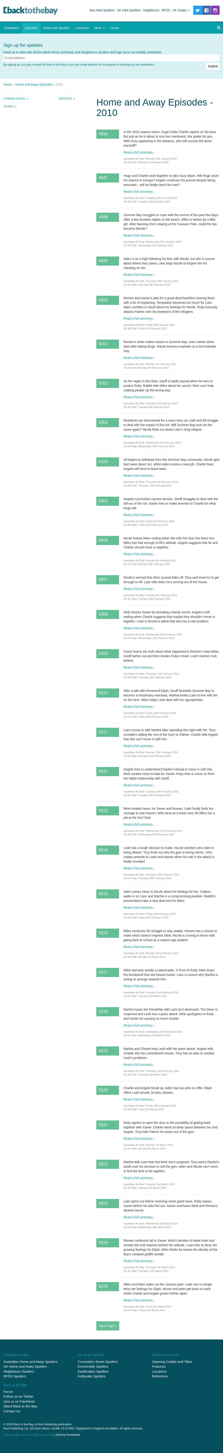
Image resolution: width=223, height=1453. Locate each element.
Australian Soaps (16, 1355)
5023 (103, 1203)
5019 (103, 1050)
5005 (103, 501)
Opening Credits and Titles (172, 1362)
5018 (103, 1011)
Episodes (31, 28)
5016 (103, 933)
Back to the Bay (30, 10)
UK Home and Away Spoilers (25, 1366)
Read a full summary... (139, 152)
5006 (103, 540)
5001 (103, 344)
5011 (103, 732)
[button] (218, 28)
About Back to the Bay (20, 1406)
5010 (103, 693)
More (99, 28)
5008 (103, 614)
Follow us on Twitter (18, 1396)
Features (158, 1366)
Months (67, 98)
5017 (103, 972)
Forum (114, 28)
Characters (11, 28)
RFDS (166, 10)
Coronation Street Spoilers (98, 1362)
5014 (103, 850)
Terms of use (25, 1434)
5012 (103, 771)
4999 (103, 261)
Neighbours (151, 10)
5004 (103, 461)
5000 (103, 300)
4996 (103, 134)
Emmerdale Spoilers (93, 1366)
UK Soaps (181, 10)
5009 (103, 653)
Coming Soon (15, 98)
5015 (103, 893)
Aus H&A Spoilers (102, 10)
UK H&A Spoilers (129, 10)
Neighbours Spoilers (18, 1371)
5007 (103, 579)
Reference (160, 1376)
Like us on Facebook (19, 1401)
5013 (103, 810)
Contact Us (11, 1411)
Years (10, 106)
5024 (103, 1242)
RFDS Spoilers (14, 1376)
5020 (103, 1090)
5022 (103, 1164)
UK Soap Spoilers (91, 1355)
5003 (103, 422)
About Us (9, 1434)
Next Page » (107, 1326)
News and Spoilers (56, 28)
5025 (103, 1286)
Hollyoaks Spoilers (92, 1376)
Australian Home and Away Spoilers (30, 1362)
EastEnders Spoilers (93, 1371)
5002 (103, 383)
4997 (103, 177)
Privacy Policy (45, 1434)
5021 (103, 1124)
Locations (82, 28)
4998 (103, 217)
